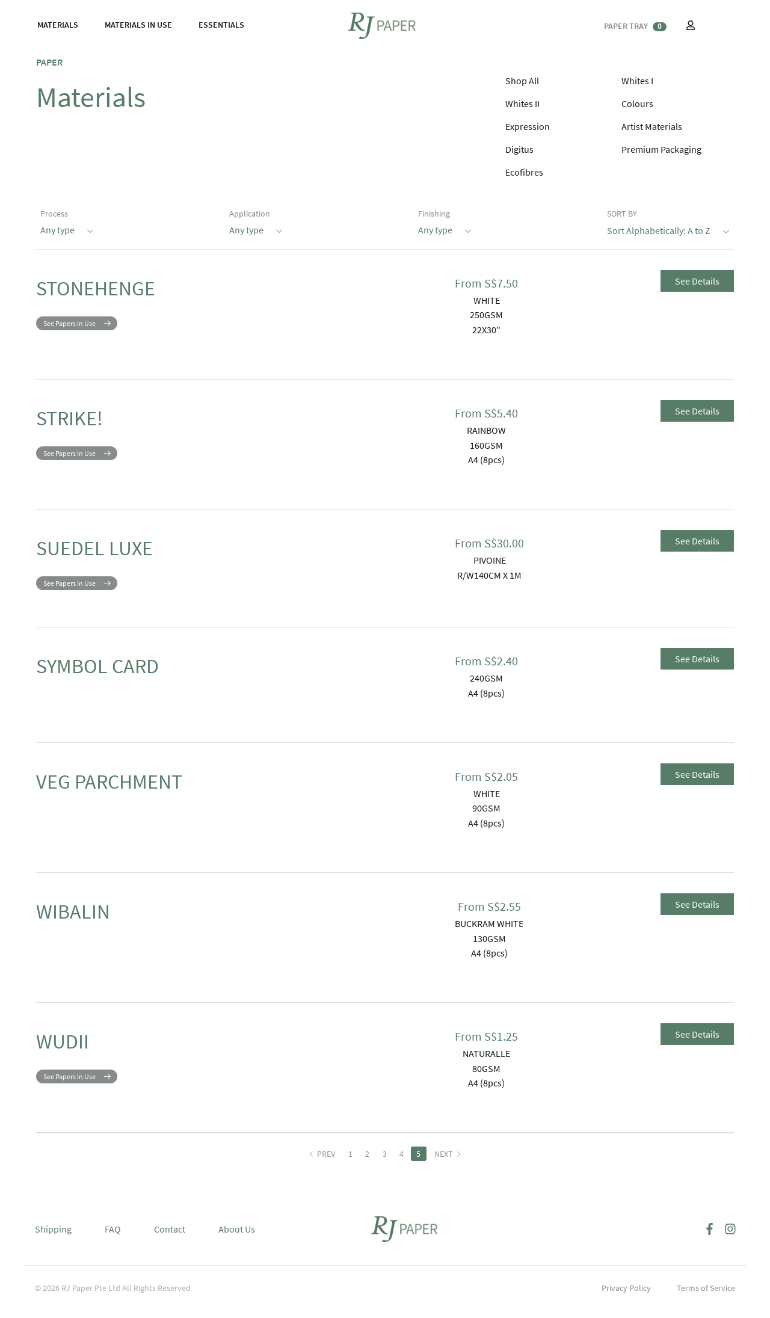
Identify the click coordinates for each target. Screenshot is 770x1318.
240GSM (486, 687)
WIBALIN (88, 925)
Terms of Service (706, 1297)
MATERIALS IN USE (138, 24)
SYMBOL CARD (122, 679)
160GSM (486, 445)
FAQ (113, 1239)
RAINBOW (486, 430)
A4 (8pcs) (486, 460)
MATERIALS (57, 24)
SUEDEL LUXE (118, 552)
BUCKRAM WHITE (489, 932)
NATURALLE (486, 1062)
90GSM (486, 817)
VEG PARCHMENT (139, 795)
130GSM (489, 947)
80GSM (486, 1077)
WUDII (73, 1054)
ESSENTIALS (221, 24)
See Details (697, 281)
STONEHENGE (120, 292)
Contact (169, 1239)
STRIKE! (83, 422)
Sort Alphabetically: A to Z (668, 229)
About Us (236, 1239)
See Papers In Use (69, 332)
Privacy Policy (626, 1297)
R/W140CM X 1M (489, 575)
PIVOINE (489, 560)
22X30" (486, 330)
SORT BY (622, 213)
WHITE (486, 300)
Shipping (53, 1239)
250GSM (486, 315)
